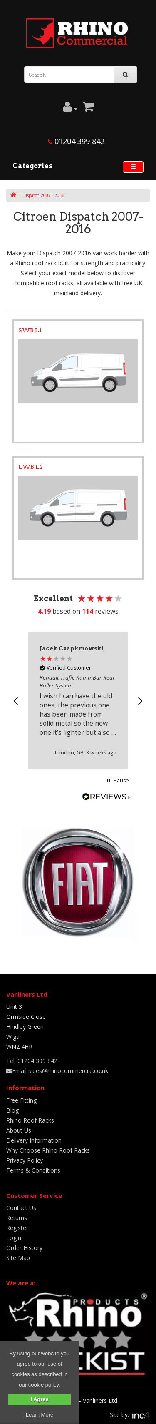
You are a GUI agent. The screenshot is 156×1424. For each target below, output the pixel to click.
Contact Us (21, 1208)
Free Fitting (21, 1100)
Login (13, 1238)
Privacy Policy (24, 1160)
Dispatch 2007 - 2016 (43, 195)
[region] (78, 701)
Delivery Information (34, 1140)
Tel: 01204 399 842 (31, 1061)
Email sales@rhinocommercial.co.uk (57, 1071)
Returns (16, 1218)
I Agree (39, 1399)
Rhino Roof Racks (30, 1120)
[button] (16, 701)
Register (17, 1228)
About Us (18, 1130)
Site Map (18, 1258)
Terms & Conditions (33, 1170)
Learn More (39, 1415)
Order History (24, 1248)
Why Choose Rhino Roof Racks (48, 1150)
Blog (12, 1110)
